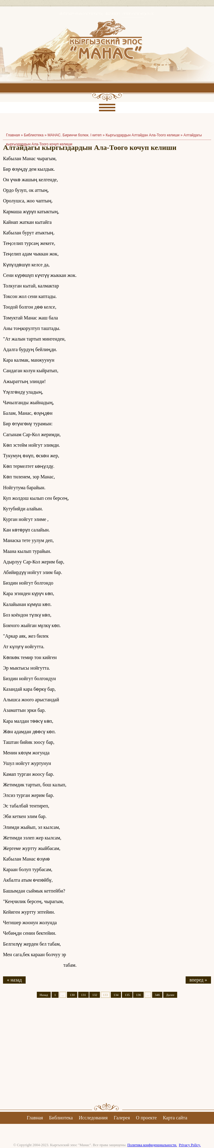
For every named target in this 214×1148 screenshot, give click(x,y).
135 (127, 995)
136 (138, 995)
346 (157, 995)
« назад (14, 979)
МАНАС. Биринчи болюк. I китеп (75, 135)
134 (116, 995)
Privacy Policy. (190, 1145)
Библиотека (33, 135)
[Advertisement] (107, 1055)
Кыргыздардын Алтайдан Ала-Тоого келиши (143, 135)
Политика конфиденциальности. (152, 1145)
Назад (44, 995)
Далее (170, 995)
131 (83, 995)
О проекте (146, 1117)
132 (94, 995)
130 (72, 995)
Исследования (93, 1117)
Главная (35, 1117)
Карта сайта (175, 1117)
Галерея (122, 1117)
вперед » (198, 979)
